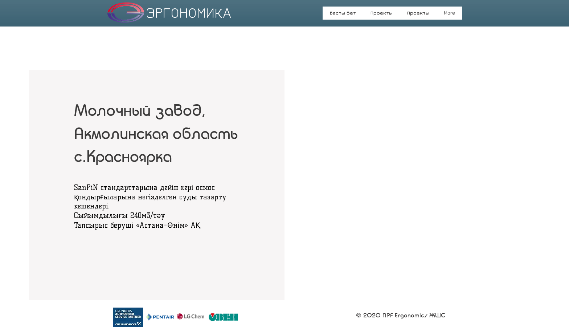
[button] (418, 15)
